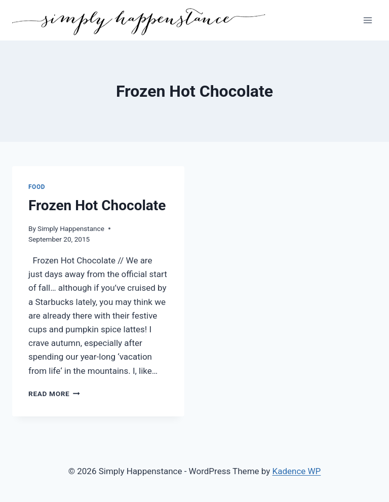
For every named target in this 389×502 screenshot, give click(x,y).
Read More (54, 394)
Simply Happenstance (70, 228)
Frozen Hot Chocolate (97, 205)
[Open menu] (367, 20)
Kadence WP (297, 471)
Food (36, 186)
